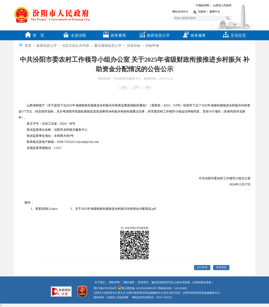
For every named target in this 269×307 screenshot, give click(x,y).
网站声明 (114, 282)
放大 (123, 87)
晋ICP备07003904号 (105, 288)
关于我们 (100, 282)
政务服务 (193, 35)
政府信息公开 (153, 35)
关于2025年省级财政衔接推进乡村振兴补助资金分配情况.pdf (115, 208)
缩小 (147, 87)
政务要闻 (113, 35)
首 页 (33, 35)
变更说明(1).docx (46, 208)
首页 (28, 45)
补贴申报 (152, 45)
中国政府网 (202, 5)
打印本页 (202, 267)
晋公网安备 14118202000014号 (137, 288)
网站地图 (128, 282)
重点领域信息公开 (108, 45)
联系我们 (143, 282)
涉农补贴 (133, 45)
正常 (135, 87)
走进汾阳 (73, 35)
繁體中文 (214, 11)
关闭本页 (221, 267)
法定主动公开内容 (75, 45)
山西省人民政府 (222, 5)
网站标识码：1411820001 (172, 288)
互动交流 (233, 35)
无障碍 (202, 11)
